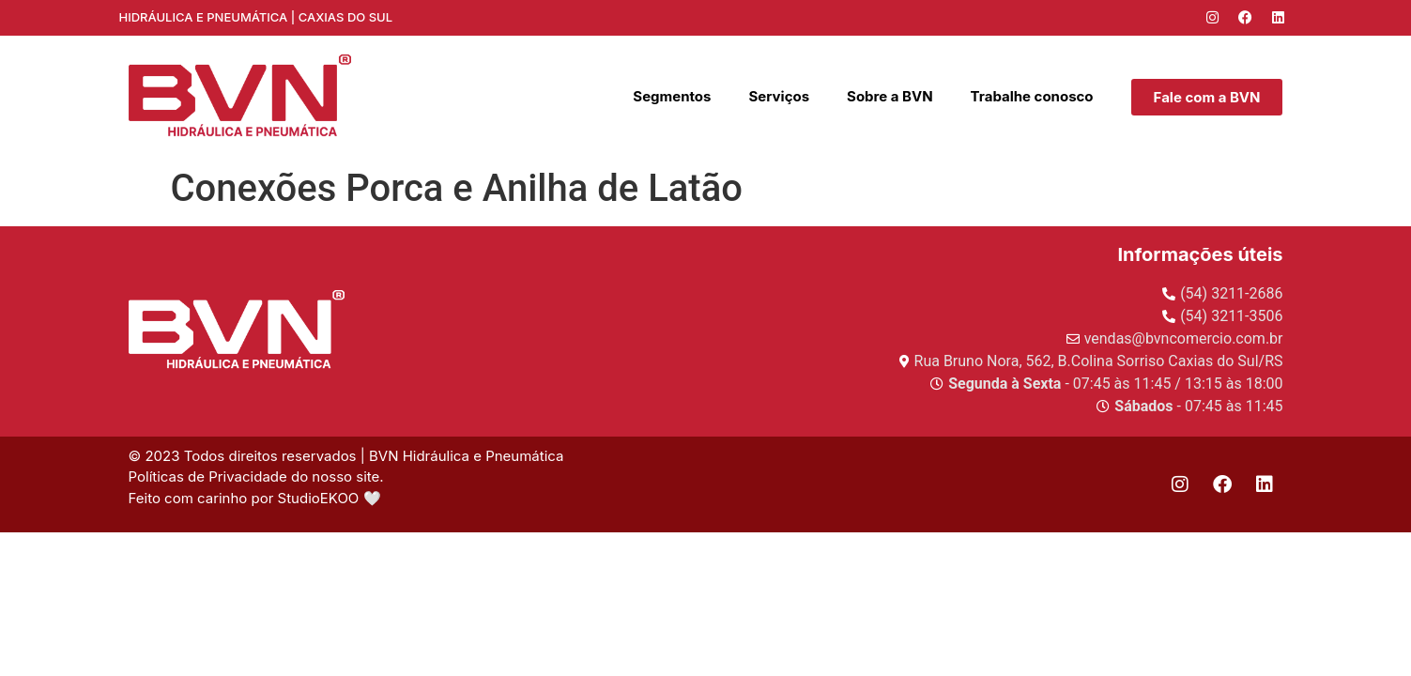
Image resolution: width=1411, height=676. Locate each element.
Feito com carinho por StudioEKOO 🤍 (257, 498)
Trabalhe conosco (1032, 96)
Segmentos (672, 96)
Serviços (778, 96)
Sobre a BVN (890, 96)
